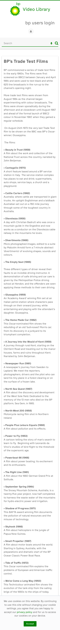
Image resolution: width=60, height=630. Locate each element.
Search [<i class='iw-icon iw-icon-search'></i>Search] (56, 43)
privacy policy (24, 612)
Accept (30, 623)
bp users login (40, 22)
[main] (30, 324)
